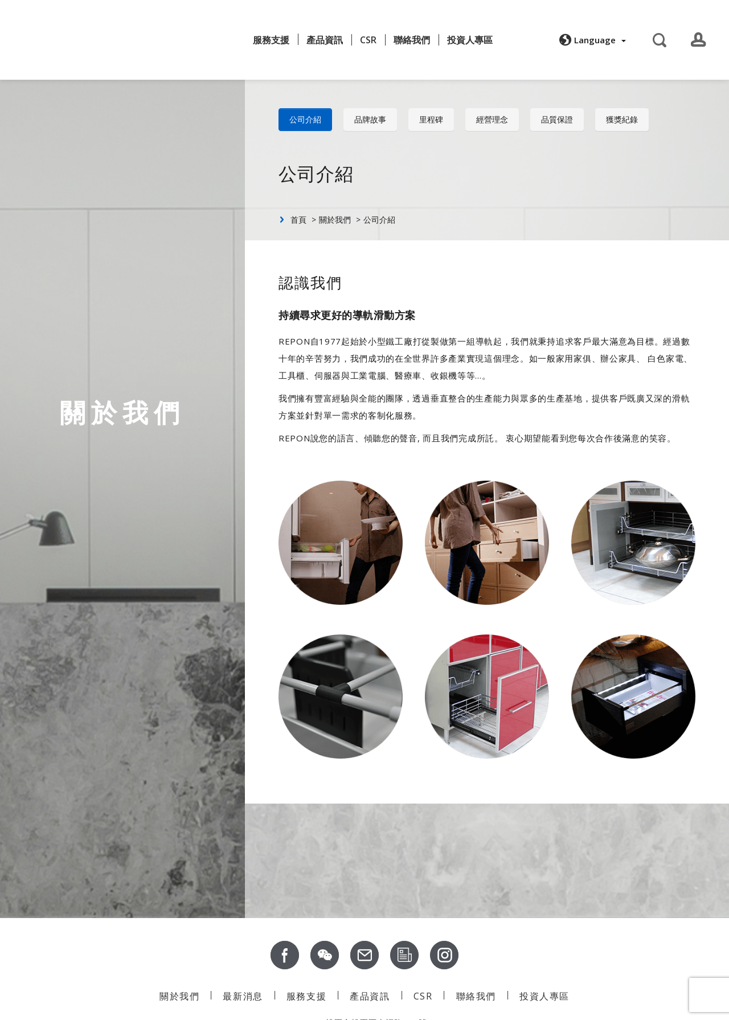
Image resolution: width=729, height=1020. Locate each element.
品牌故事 (370, 119)
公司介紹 (305, 119)
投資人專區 (470, 39)
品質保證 (557, 119)
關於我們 (164, 35)
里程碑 (431, 119)
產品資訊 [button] (324, 39)
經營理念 (492, 119)
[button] (591, 39)
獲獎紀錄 (622, 119)
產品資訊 (370, 996)
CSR (368, 39)
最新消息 (217, 39)
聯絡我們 (412, 39)
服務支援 (271, 39)
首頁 (298, 219)
